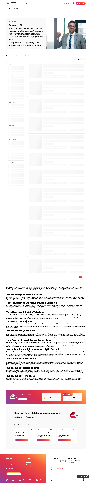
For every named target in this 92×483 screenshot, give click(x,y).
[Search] (68, 3)
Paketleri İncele (22, 399)
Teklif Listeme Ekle (21, 440)
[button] (22, 4)
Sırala (79, 59)
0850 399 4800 (9, 470)
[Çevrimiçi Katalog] (31, 4)
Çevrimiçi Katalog (10, 462)
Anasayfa (8, 8)
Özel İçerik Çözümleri (41, 3)
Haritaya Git (28, 462)
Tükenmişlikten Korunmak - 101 (75, 460)
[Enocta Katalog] (22, 4)
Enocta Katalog (9, 460)
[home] (11, 3)
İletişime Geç (80, 3)
